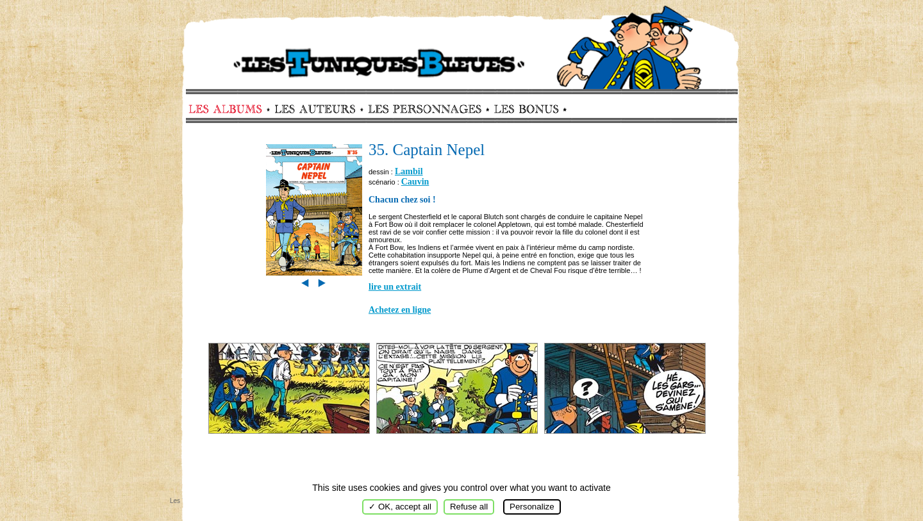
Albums (229, 109)
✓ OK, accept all (400, 506)
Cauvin (415, 181)
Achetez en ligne (400, 310)
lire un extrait (395, 287)
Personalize (532, 506)
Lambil (409, 171)
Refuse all (469, 506)
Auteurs (319, 109)
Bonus (525, 109)
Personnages (425, 109)
